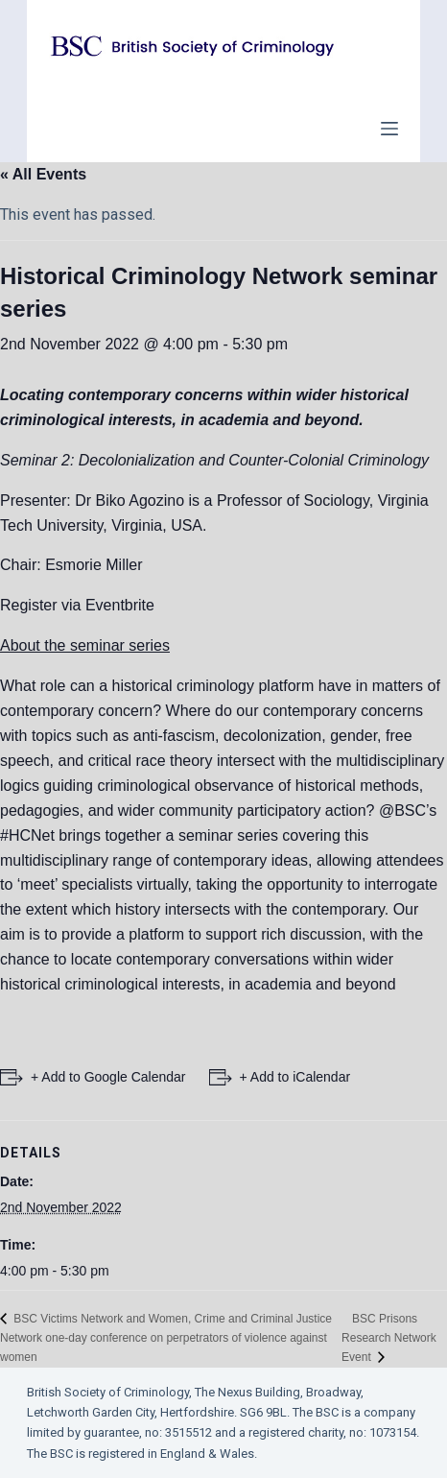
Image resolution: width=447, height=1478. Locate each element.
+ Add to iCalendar (295, 1077)
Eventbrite (119, 605)
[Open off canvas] (389, 128)
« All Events (43, 174)
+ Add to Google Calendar (108, 1077)
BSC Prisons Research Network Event (388, 1338)
